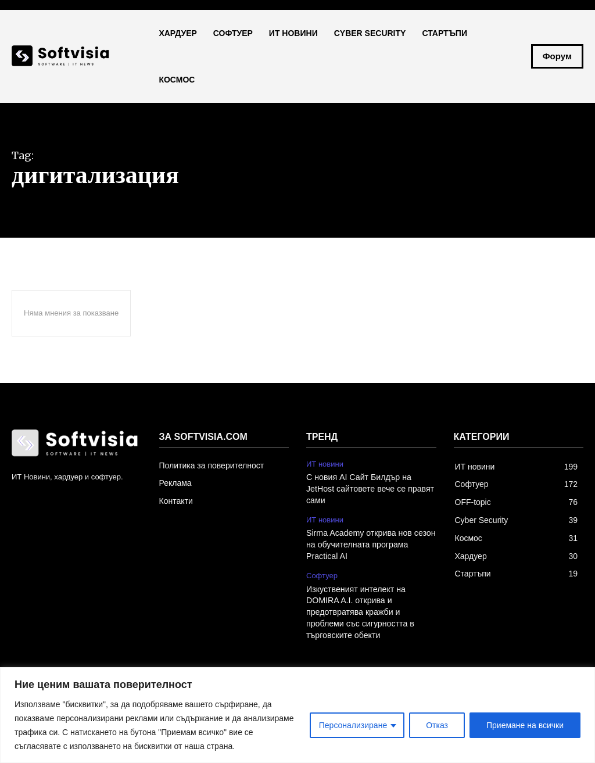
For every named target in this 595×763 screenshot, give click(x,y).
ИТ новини (324, 464)
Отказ (437, 725)
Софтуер (322, 574)
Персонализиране (353, 725)
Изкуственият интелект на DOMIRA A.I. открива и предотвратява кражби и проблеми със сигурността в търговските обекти (359, 610)
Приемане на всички (525, 725)
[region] (297, 715)
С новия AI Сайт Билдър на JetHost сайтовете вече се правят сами (369, 488)
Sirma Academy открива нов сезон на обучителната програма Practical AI (370, 544)
